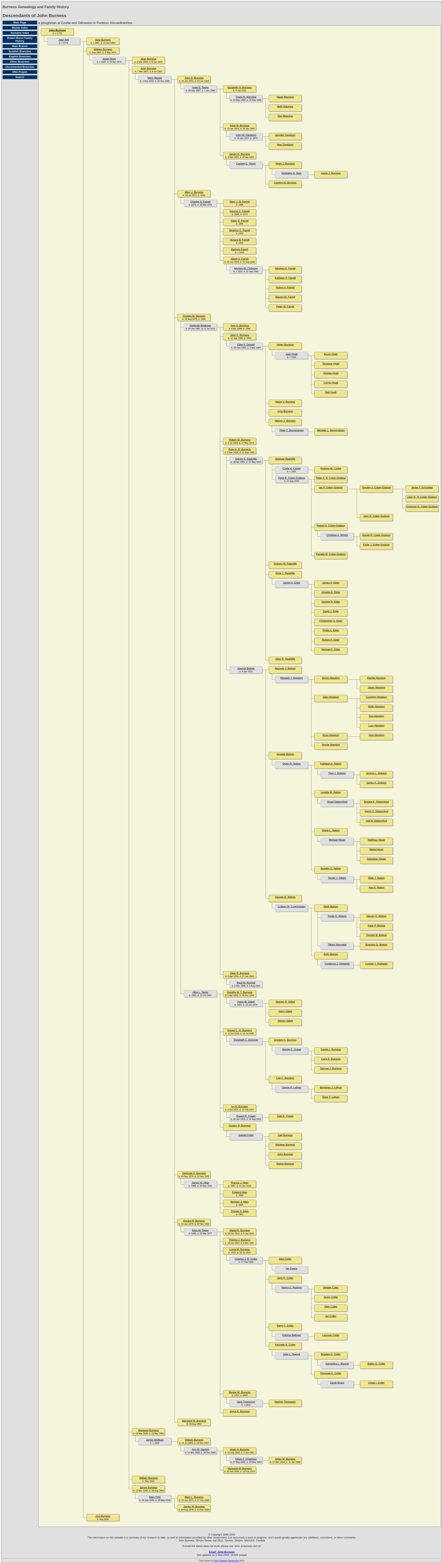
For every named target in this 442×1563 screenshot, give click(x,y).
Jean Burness (148, 58)
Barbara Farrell (239, 249)
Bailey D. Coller (376, 1363)
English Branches (20, 56)
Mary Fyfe (155, 1497)
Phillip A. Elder (330, 630)
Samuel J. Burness (331, 1068)
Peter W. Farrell (285, 306)
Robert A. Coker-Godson (331, 525)
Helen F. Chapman (246, 1458)
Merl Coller (285, 1258)
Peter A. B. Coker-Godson (331, 477)
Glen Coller (330, 1306)
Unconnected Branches (19, 66)
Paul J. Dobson (337, 773)
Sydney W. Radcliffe (285, 563)
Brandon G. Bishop (376, 944)
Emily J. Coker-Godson (376, 544)
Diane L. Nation (331, 830)
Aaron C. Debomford (376, 811)
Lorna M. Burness (240, 1249)
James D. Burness (239, 154)
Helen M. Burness (285, 1458)
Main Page (19, 22)
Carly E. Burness (331, 1058)
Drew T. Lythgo (330, 1097)
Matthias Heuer (376, 839)
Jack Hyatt (292, 354)
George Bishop (246, 668)
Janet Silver (109, 58)
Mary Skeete (155, 77)
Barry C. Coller (285, 1325)
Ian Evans (291, 1268)
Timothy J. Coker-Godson (376, 487)
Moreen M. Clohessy (246, 268)
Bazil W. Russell (246, 982)
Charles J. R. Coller (246, 1258)
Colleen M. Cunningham (291, 906)
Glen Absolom (331, 696)
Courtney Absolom (376, 696)
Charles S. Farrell (200, 201)
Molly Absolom (376, 706)
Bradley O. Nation (331, 868)
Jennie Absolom (331, 744)
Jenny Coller (331, 1297)
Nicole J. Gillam (337, 877)
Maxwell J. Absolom (291, 677)
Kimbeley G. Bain (291, 173)
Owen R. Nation (291, 763)
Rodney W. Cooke (330, 468)
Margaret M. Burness (194, 1420)
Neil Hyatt (330, 392)
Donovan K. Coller (330, 1373)
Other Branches (20, 61)
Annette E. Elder (330, 592)
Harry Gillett (285, 1011)
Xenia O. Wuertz (337, 916)
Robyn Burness (285, 1163)
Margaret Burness (148, 1430)
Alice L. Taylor (200, 992)
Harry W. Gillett (245, 1001)
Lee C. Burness (285, 1077)
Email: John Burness (221, 1551)
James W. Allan (200, 1182)
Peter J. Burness (285, 163)
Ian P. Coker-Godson (331, 487)
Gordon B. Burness (240, 1125)
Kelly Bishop (331, 954)
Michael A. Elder (330, 649)
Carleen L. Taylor (246, 163)
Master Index (20, 27)
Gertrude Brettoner (200, 325)
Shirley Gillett (285, 1020)
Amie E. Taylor (200, 87)
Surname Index (20, 32)
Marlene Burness (285, 1144)
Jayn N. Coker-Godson (376, 516)
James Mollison (155, 1439)
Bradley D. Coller (331, 1354)
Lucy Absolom (376, 725)
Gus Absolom (376, 716)
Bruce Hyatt (331, 354)
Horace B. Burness (194, 1220)
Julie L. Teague (291, 1354)
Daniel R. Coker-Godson (376, 535)
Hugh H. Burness (240, 1449)
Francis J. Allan (239, 1182)
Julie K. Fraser (285, 1116)
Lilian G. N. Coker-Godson (422, 496)
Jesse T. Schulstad (422, 487)
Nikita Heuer (376, 849)
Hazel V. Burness (285, 401)
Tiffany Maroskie (337, 944)
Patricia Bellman (291, 1335)
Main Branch (20, 46)
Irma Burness (285, 411)
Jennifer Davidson (285, 135)
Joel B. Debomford (376, 820)
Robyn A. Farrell (285, 287)
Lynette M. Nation (331, 792)
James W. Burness (194, 1506)
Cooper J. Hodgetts (376, 963)
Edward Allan (239, 1192)
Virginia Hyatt (330, 373)
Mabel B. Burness (240, 1230)
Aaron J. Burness (331, 173)
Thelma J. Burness (239, 1239)
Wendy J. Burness (285, 420)
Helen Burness (285, 344)
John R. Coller (285, 1277)
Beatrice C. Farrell (239, 230)
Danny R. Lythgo (291, 1087)
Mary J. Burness (194, 192)
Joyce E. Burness (240, 1411)
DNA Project (19, 71)
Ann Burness (103, 1516)
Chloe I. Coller (376, 1382)
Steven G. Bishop (376, 916)
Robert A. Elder (331, 639)
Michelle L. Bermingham (330, 430)
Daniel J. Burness (331, 1049)
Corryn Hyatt (331, 382)
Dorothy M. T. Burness (239, 992)
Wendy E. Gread (291, 1049)
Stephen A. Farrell (285, 268)
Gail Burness (285, 1135)
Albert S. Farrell (240, 258)
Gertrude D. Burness (194, 1173)
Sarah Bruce (337, 1382)
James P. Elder (330, 582)
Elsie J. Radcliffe (285, 573)
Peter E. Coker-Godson (291, 477)
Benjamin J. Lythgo (331, 1087)
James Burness (148, 1487)
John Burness (57, 30)
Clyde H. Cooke (291, 468)
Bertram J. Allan (240, 1201)
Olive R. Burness (239, 973)
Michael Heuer (337, 839)
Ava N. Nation (376, 887)
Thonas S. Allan (240, 1211)
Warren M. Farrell (285, 296)
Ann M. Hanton (200, 1449)
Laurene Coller (330, 1335)
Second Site (233, 1561)
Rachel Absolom (376, 677)
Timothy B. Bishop (376, 935)
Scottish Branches (20, 51)
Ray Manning (285, 115)
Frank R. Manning (246, 96)
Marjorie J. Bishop (285, 668)
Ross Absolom (330, 735)
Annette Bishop (285, 754)
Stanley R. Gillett (285, 1001)
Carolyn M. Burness (285, 182)
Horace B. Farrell (239, 239)
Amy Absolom (376, 735)
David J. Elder (331, 611)
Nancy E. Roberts (291, 1287)
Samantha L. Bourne (337, 1363)
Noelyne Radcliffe (285, 458)
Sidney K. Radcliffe (246, 458)
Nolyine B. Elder (330, 601)
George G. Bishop (285, 896)
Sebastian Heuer (376, 858)
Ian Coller (330, 1316)
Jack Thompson (246, 1401)
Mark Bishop (331, 906)
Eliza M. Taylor (200, 1230)
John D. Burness (194, 77)
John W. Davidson (246, 135)
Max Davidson (285, 144)
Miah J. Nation (376, 877)
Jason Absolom (376, 687)
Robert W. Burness (239, 439)
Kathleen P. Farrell (285, 277)
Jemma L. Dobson (376, 773)
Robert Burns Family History (20, 39)
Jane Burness (103, 39)
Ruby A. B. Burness (240, 449)
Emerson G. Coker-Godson (422, 506)
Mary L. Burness (194, 1497)
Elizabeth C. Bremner (246, 1039)
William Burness (103, 49)
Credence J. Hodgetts (337, 963)
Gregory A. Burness (285, 1039)
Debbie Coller (331, 1287)
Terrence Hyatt (330, 363)
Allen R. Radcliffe (285, 658)
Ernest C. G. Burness (240, 1030)
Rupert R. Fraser (246, 1116)
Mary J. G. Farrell (240, 201)
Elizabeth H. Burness (240, 87)
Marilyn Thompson (285, 1401)
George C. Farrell (240, 211)
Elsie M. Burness (239, 125)
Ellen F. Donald (245, 344)
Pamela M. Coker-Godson (331, 554)
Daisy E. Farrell (240, 220)
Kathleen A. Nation (331, 763)
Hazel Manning (285, 96)
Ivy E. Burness (239, 1106)
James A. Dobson (376, 782)
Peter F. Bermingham (291, 430)
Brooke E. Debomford (376, 801)
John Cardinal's (221, 1561)
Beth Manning (285, 106)
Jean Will (63, 39)
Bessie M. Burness (239, 1392)
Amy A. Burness (240, 325)
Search (19, 77)
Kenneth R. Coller (285, 1344)
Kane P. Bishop (376, 925)
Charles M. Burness (194, 316)
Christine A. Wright (337, 535)
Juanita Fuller (246, 1135)
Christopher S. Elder (330, 620)
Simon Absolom (331, 677)
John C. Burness (239, 335)
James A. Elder (291, 582)
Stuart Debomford (337, 801)
